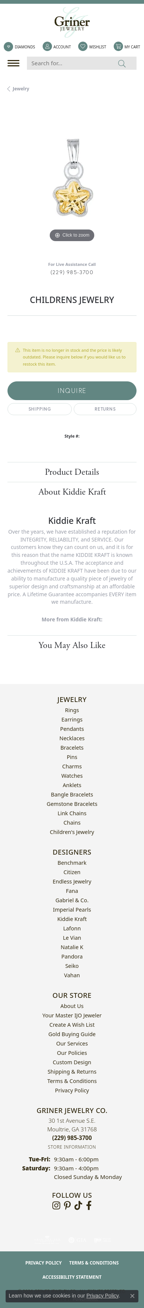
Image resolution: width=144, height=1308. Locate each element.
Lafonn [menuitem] (72, 928)
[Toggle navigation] (15, 63)
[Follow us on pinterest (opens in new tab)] (67, 1205)
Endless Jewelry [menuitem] (72, 881)
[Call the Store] (72, 1138)
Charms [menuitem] (72, 766)
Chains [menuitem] (72, 822)
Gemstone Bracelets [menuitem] (72, 803)
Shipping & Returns (72, 1071)
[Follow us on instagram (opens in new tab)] (56, 1205)
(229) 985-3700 (72, 272)
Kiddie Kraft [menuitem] (72, 918)
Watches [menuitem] (72, 775)
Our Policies (72, 1052)
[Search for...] (67, 63)
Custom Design (72, 1062)
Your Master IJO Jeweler (71, 1015)
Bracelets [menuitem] (71, 747)
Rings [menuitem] (72, 710)
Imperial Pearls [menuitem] (72, 909)
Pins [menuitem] (72, 756)
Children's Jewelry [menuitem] (72, 832)
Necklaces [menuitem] (72, 738)
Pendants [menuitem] (72, 728)
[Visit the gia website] (77, 1240)
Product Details (72, 472)
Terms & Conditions (71, 1080)
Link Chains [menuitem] (72, 813)
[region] (72, 179)
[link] (19, 46)
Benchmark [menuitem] (72, 862)
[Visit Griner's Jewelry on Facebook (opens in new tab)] (89, 1205)
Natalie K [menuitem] (72, 947)
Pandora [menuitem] (72, 956)
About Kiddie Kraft (72, 492)
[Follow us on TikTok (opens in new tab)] (78, 1205)
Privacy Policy (72, 1090)
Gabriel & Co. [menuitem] (72, 900)
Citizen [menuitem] (72, 872)
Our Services (72, 1043)
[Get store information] (72, 1147)
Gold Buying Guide (71, 1034)
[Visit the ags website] (47, 1240)
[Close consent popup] (132, 1296)
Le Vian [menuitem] (72, 937)
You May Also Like (72, 645)
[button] (57, 46)
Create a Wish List (72, 1024)
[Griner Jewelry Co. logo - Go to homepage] (72, 22)
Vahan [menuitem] (72, 975)
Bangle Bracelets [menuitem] (72, 794)
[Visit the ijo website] (102, 1240)
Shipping (39, 409)
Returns (105, 409)
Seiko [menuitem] (72, 965)
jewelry (21, 89)
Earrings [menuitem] (71, 719)
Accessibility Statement (72, 1277)
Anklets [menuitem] (72, 785)
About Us (72, 1006)
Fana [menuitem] (72, 890)
